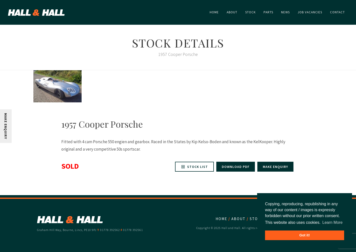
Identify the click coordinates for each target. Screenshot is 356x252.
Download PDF (235, 166)
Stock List (194, 166)
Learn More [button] (332, 222)
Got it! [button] (304, 235)
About (238, 218)
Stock (256, 218)
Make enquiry (275, 166)
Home (221, 218)
